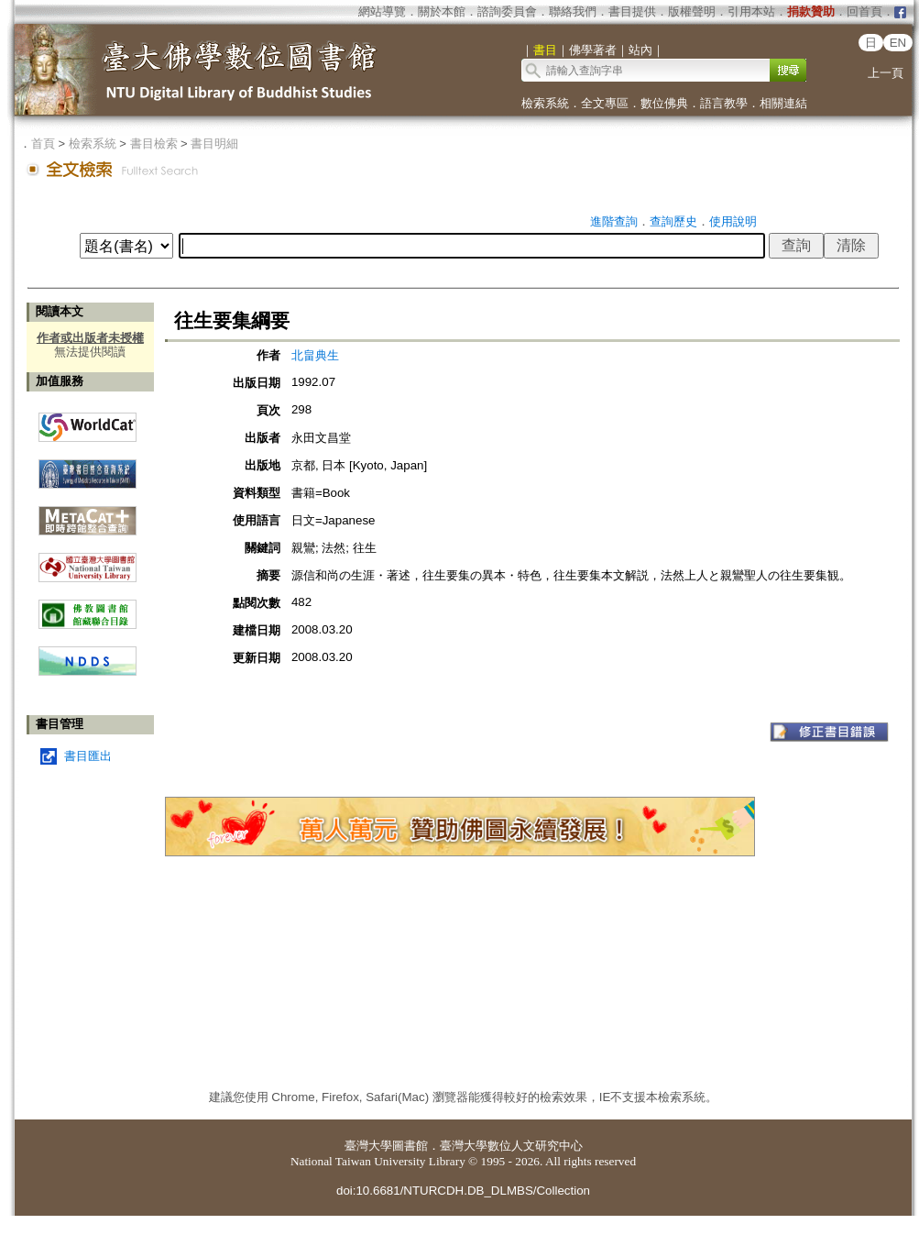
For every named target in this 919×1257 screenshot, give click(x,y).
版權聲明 (692, 11)
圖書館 (410, 1145)
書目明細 (214, 143)
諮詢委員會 (507, 11)
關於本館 (441, 11)
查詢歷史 (673, 221)
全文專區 (605, 103)
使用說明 (733, 221)
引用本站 (751, 11)
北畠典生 (315, 355)
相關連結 (783, 103)
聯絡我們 (572, 11)
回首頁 (864, 11)
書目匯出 (88, 756)
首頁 (43, 143)
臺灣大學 (368, 1145)
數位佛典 (664, 103)
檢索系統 (545, 103)
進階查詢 (614, 221)
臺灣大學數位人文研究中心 (511, 1145)
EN (898, 43)
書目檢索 (154, 143)
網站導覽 (382, 11)
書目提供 (632, 11)
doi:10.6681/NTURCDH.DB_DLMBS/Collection (463, 1190)
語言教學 (724, 103)
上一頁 (885, 73)
